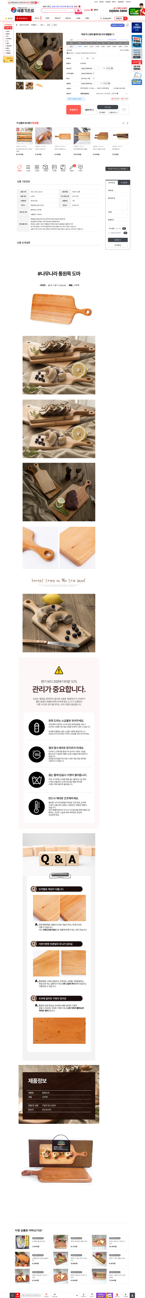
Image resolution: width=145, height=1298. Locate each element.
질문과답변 (121, 2)
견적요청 (108, 107)
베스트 (38, 18)
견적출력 (102, 112)
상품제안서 (113, 112)
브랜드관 (68, 18)
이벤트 (87, 18)
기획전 (47, 18)
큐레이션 (57, 18)
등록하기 (117, 240)
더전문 (78, 18)
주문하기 (73, 110)
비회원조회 (108, 2)
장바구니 (114, 2)
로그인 (96, 2)
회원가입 (101, 2)
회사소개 (128, 2)
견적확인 (117, 245)
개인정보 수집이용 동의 (116, 233)
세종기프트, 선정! (61, 6)
